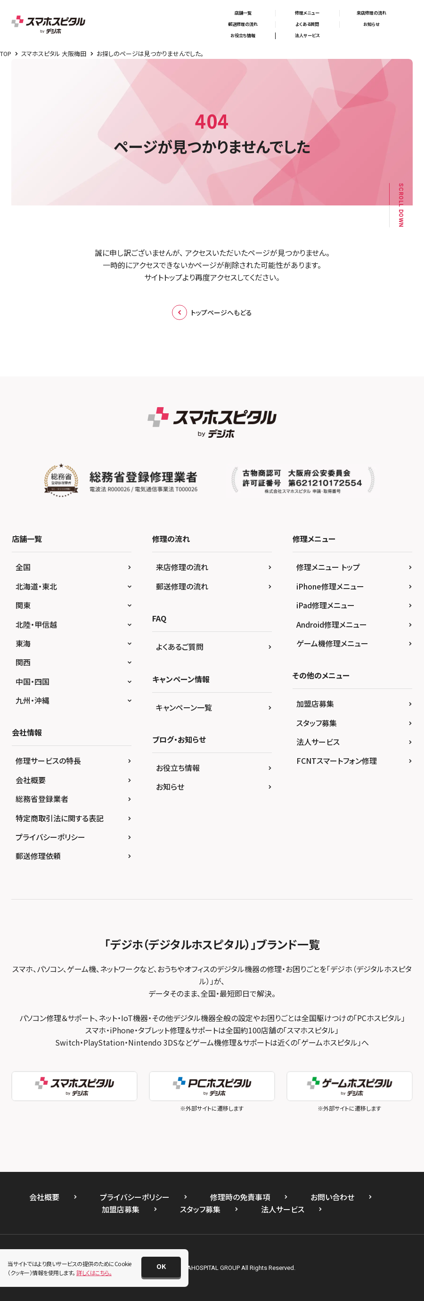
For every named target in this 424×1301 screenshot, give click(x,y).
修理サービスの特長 (48, 760)
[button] (161, 1267)
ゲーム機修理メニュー (332, 643)
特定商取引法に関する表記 (60, 818)
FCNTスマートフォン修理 (336, 760)
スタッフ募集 (316, 723)
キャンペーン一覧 (184, 707)
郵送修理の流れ (243, 24)
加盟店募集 (315, 703)
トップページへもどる (212, 312)
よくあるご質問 (180, 646)
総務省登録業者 (42, 799)
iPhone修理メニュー (330, 586)
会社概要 (31, 780)
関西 (23, 662)
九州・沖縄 (32, 700)
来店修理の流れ (371, 13)
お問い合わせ (332, 1197)
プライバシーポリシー (50, 837)
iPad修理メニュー (325, 605)
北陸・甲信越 (36, 624)
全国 (23, 567)
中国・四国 (32, 681)
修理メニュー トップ (328, 567)
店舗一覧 (243, 13)
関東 (23, 605)
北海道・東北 (36, 586)
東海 (23, 643)
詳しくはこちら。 (94, 1272)
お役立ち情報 (242, 36)
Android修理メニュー (331, 624)
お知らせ (371, 24)
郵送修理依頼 (38, 856)
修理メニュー (307, 13)
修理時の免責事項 (240, 1197)
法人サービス (307, 36)
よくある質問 (307, 24)
